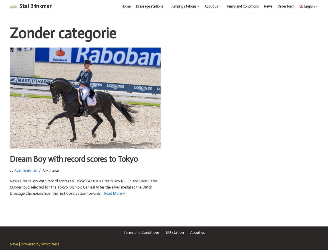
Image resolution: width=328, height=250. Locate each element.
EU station (175, 232)
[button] (165, 6)
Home (126, 6)
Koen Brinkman (25, 170)
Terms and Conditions (242, 6)
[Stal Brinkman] (31, 6)
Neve (14, 244)
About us (197, 232)
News (268, 6)
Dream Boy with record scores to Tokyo (74, 159)
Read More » (114, 193)
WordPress (50, 244)
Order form (285, 6)
